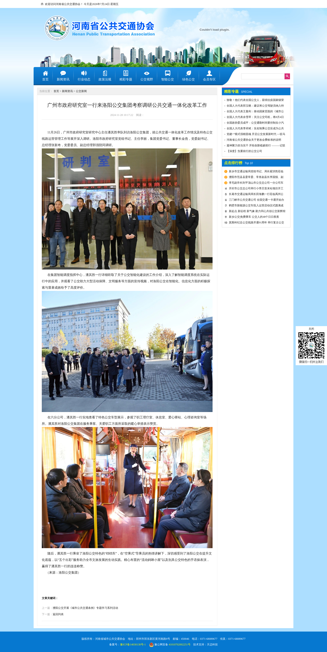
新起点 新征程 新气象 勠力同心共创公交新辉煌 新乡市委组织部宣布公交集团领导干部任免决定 (256, 212)
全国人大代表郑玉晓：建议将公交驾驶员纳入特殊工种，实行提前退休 (253, 106)
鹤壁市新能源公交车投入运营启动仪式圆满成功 (255, 206)
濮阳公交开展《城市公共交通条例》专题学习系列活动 (85, 608)
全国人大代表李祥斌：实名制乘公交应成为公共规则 (253, 129)
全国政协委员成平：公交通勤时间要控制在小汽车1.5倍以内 (253, 123)
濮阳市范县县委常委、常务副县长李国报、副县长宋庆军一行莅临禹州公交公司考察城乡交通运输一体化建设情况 (256, 177)
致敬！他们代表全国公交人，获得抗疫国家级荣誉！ (253, 100)
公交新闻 (81, 91)
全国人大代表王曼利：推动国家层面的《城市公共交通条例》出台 (253, 112)
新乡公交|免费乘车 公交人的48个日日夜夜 (254, 216)
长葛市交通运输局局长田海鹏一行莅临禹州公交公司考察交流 (255, 194)
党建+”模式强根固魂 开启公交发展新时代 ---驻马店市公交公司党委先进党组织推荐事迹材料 (253, 134)
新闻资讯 (67, 91)
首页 (56, 91)
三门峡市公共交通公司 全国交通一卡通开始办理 (256, 200)
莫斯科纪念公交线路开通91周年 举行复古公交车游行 (256, 223)
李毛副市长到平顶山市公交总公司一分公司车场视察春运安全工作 (255, 183)
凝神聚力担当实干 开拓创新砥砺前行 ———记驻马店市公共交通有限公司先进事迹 (253, 146)
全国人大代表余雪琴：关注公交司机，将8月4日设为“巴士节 (253, 117)
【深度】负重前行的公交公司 (244, 151)
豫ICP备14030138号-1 (133, 644)
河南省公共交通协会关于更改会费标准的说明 (254, 139)
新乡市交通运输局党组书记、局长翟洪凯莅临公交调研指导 (255, 172)
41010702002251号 (180, 644)
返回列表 (58, 614)
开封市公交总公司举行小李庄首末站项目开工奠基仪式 (255, 189)
